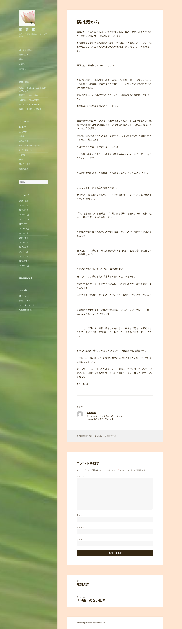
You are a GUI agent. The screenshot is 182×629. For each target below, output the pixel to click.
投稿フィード (24, 300)
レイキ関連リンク (26, 150)
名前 (79, 515)
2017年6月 (23, 247)
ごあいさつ (23, 141)
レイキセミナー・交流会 (29, 145)
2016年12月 (24, 261)
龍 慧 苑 (27, 29)
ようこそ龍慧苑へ (26, 50)
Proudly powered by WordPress (91, 622)
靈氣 (21, 59)
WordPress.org (25, 310)
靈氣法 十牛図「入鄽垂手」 (31, 109)
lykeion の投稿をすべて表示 (99, 419)
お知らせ (23, 64)
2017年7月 (23, 242)
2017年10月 (24, 228)
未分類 (22, 154)
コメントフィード (26, 305)
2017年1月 (23, 256)
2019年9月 (23, 201)
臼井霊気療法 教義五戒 (29, 104)
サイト (79, 539)
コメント (80, 476)
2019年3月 (23, 205)
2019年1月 (23, 210)
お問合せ (23, 69)
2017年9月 (23, 233)
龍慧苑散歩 (23, 54)
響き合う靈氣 (24, 164)
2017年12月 (24, 219)
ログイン (23, 296)
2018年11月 (24, 214)
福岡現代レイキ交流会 (28, 95)
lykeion (100, 436)
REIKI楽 (22, 127)
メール (80, 527)
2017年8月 (23, 238)
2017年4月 (23, 252)
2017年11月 (24, 224)
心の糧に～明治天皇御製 (29, 100)
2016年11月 (24, 265)
